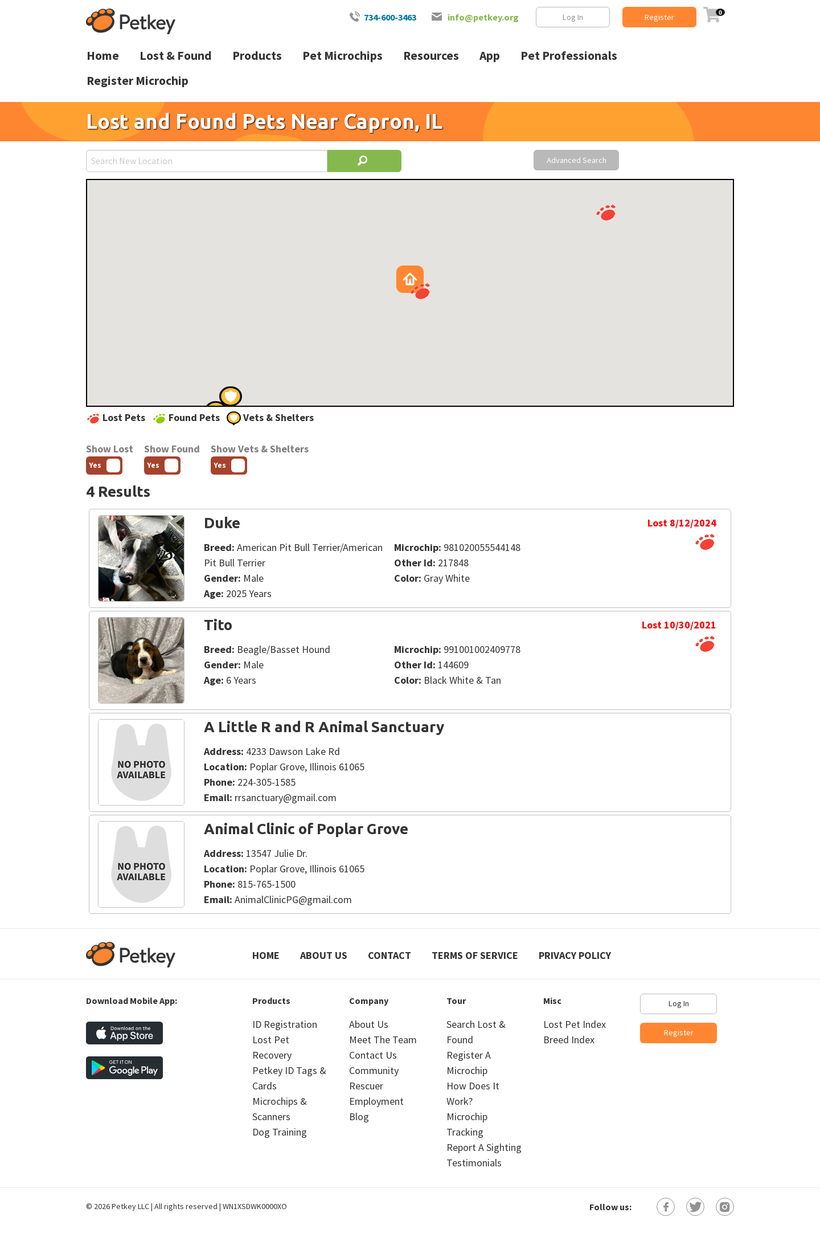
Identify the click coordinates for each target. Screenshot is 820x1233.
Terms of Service (475, 955)
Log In (573, 17)
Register (659, 17)
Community (374, 1070)
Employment (376, 1101)
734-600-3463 (390, 17)
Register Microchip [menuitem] (137, 80)
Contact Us (373, 1054)
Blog (359, 1116)
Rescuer (366, 1085)
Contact (389, 955)
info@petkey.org (483, 17)
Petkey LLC (130, 1206)
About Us (323, 955)
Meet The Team (383, 1039)
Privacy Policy (575, 955)
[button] (605, 212)
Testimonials (474, 1162)
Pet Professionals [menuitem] (568, 55)
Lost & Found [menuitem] (176, 55)
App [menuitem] (489, 55)
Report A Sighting (484, 1147)
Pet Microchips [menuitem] (342, 55)
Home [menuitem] (103, 55)
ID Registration (284, 1024)
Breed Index (568, 1039)
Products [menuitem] (257, 55)
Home (266, 955)
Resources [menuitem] (431, 55)
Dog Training (279, 1131)
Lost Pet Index (574, 1024)
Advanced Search (576, 160)
